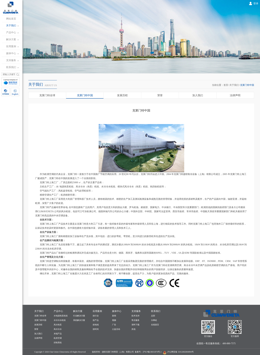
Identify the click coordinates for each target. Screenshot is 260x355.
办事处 (154, 320)
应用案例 (11, 46)
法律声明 (235, 95)
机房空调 (58, 338)
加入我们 (197, 95)
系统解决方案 (79, 320)
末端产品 (58, 333)
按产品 (96, 320)
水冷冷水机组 (60, 320)
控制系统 (58, 342)
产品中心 (11, 32)
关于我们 (11, 25)
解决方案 (11, 39)
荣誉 (160, 95)
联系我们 (11, 67)
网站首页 (11, 18)
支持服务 (11, 60)
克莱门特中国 (247, 85)
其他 (133, 329)
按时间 (96, 329)
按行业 (96, 316)
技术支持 (135, 316)
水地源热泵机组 (61, 316)
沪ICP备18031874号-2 (152, 352)
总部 (153, 316)
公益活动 (116, 329)
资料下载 (135, 325)
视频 (114, 320)
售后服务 (135, 320)
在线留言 (155, 325)
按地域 (96, 325)
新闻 (114, 316)
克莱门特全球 (47, 95)
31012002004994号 (185, 352)
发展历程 (122, 95)
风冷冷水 (58, 329)
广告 (114, 325)
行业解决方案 (79, 316)
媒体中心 (11, 53)
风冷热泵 (58, 325)
